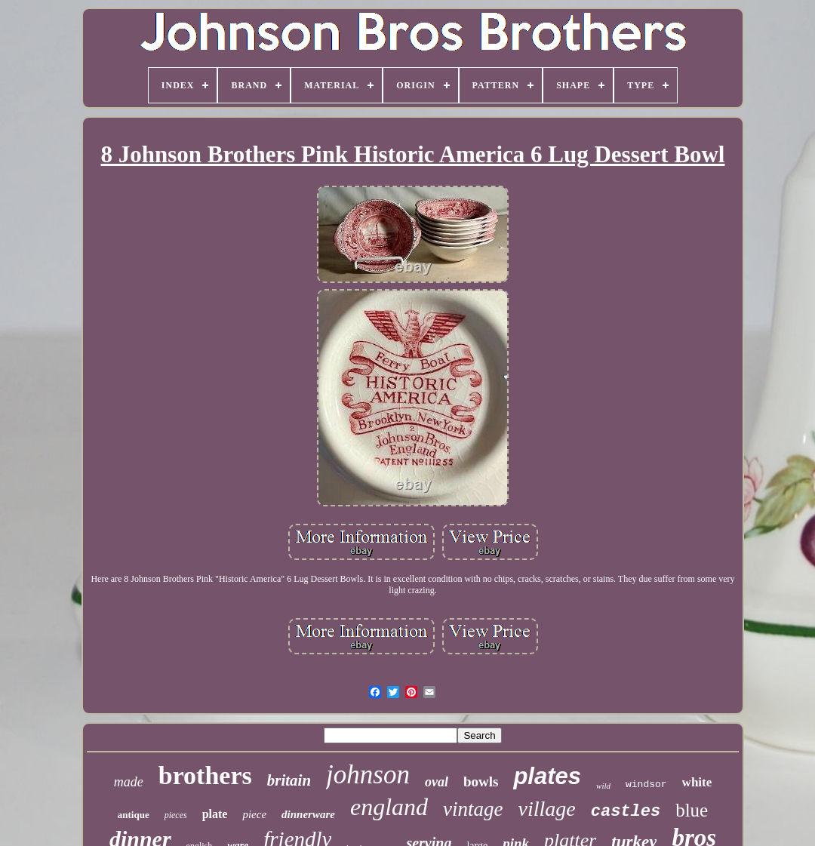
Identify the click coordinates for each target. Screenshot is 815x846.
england (389, 806)
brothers (205, 775)
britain (289, 780)
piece (254, 814)
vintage (473, 809)
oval (436, 781)
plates (547, 776)
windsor (646, 784)
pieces (176, 815)
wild (603, 785)
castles (625, 811)
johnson (368, 774)
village (547, 808)
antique (133, 814)
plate (215, 814)
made (128, 781)
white (697, 782)
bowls (480, 781)
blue (691, 810)
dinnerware (308, 814)
